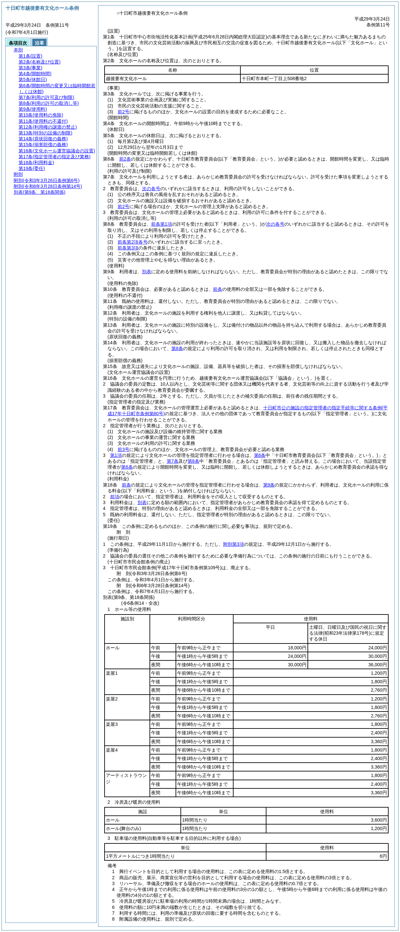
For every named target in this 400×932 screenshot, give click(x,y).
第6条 (260, 455)
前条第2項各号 (133, 242)
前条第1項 (161, 224)
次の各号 (151, 188)
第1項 (116, 455)
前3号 (123, 449)
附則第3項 (233, 544)
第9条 (269, 484)
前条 (217, 289)
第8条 (177, 348)
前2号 (123, 111)
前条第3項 (128, 247)
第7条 (173, 461)
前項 (114, 496)
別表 (146, 271)
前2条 (125, 159)
